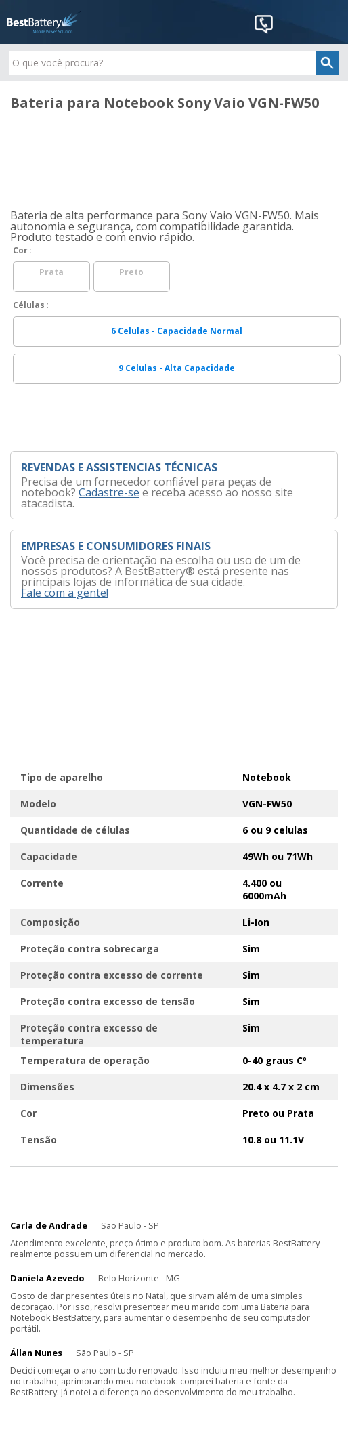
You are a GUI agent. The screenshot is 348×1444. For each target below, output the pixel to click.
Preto (131, 272)
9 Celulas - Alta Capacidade (176, 368)
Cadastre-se (109, 492)
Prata (51, 272)
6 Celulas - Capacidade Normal (176, 331)
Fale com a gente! (64, 592)
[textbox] (174, 63)
